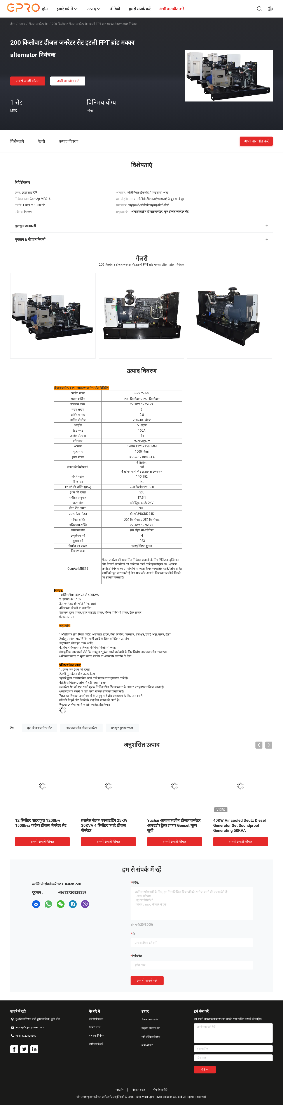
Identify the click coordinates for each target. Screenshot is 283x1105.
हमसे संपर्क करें (96, 1044)
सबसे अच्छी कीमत (28, 81)
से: (133, 934)
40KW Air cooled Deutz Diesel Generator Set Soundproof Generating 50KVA (239, 825)
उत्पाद (22, 24)
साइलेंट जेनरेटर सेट (151, 1028)
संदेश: (135, 882)
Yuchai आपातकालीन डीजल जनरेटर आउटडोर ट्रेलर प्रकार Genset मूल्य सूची (173, 825)
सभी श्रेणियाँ (147, 1045)
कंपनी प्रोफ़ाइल (96, 1019)
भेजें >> (204, 1069)
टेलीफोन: (137, 956)
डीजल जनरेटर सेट (38, 24)
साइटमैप (119, 1089)
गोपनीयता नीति (160, 1089)
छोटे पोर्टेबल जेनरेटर (151, 1037)
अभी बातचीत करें (68, 81)
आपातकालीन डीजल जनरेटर (81, 728)
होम (12, 24)
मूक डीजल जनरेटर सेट (39, 728)
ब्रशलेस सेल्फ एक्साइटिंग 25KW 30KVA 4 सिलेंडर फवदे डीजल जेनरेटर (104, 825)
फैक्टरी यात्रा (94, 1027)
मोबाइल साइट (138, 1089)
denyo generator (122, 728)
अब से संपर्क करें (147, 981)
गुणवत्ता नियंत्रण (96, 1035)
